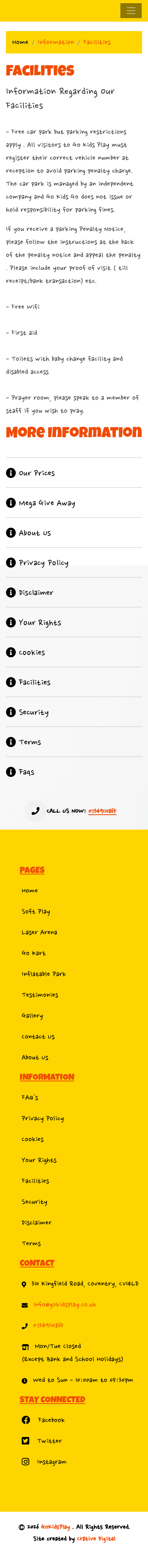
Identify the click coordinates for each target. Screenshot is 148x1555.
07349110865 (48, 1325)
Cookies (32, 1139)
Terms (31, 1244)
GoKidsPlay (56, 1527)
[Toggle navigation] (131, 10)
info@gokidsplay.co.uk (64, 1305)
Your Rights (39, 1160)
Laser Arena (39, 932)
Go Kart (34, 953)
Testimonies (40, 995)
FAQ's (30, 1098)
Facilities (35, 1181)
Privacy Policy (43, 1118)
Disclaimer (37, 1223)
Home (20, 42)
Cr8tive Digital (96, 1539)
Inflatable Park (44, 974)
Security (34, 1202)
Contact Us (38, 1037)
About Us (35, 1057)
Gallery (32, 1016)
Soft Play (36, 912)
